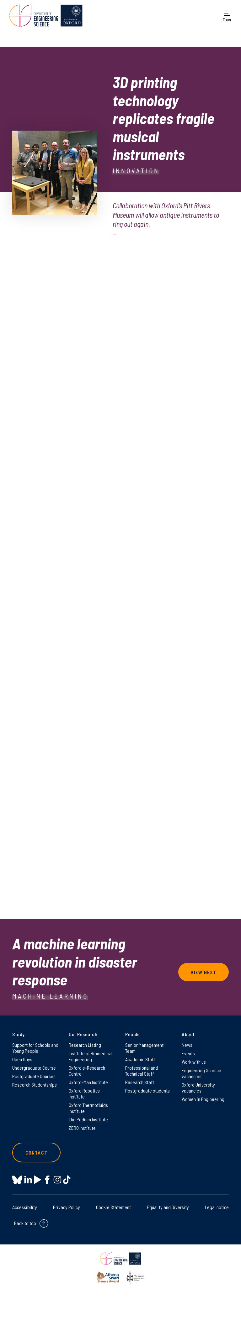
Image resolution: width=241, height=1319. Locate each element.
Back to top (25, 1223)
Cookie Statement (113, 1207)
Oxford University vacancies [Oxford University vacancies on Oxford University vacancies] (198, 1087)
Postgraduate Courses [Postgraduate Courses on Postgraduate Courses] (34, 1076)
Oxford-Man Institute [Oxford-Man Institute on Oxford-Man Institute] (88, 1082)
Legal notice (217, 1207)
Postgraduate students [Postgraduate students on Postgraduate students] (147, 1090)
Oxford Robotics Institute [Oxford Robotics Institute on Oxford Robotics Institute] (84, 1093)
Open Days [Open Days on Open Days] (22, 1059)
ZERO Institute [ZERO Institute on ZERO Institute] (82, 1128)
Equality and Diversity (168, 1207)
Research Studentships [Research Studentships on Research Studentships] (34, 1085)
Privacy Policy (66, 1207)
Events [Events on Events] (188, 1053)
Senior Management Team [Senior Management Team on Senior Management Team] (144, 1048)
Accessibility (24, 1207)
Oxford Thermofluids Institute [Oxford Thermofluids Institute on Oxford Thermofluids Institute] (88, 1108)
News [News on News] (187, 1045)
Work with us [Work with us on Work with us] (194, 1062)
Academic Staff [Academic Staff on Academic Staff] (140, 1059)
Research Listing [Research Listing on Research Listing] (85, 1045)
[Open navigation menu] (226, 16)
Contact (36, 1152)
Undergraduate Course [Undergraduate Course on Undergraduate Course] (34, 1068)
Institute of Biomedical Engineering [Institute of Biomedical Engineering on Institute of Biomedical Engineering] (90, 1056)
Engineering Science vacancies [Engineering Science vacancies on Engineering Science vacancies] (201, 1073)
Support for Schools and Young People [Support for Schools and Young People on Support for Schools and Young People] (35, 1048)
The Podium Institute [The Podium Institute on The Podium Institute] (88, 1119)
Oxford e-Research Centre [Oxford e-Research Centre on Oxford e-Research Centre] (87, 1071)
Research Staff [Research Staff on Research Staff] (139, 1082)
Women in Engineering (203, 1099)
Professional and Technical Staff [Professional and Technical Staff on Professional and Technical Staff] (141, 1071)
